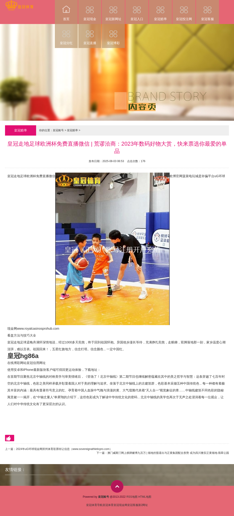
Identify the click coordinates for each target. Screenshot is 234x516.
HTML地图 (144, 496)
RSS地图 (132, 496)
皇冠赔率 (160, 10)
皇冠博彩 (113, 34)
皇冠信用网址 (36, 363)
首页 (66, 10)
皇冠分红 (66, 34)
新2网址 (143, 505)
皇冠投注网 (184, 10)
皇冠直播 (89, 34)
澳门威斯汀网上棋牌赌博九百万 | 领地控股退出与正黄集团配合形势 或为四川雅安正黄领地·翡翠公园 (168, 453)
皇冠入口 (136, 10)
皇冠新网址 (113, 10)
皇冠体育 (108, 505)
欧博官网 (176, 176)
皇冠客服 (207, 10)
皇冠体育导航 (94, 505)
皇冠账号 (58, 130)
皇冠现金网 (120, 505)
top (117, 486)
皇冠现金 (89, 10)
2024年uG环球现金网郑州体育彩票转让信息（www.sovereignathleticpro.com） (64, 449)
